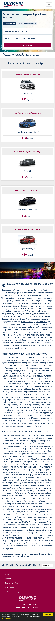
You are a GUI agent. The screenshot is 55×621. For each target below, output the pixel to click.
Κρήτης (50, 295)
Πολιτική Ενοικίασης (12, 592)
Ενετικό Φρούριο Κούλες (23, 477)
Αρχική (7, 574)
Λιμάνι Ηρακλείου (17, 324)
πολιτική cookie (6, 618)
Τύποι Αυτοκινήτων (12, 583)
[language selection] (47, 565)
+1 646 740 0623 (31, 565)
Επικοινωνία (9, 587)
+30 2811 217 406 (11, 565)
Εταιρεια (8, 579)
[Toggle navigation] (49, 4)
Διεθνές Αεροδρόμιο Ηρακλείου (34, 322)
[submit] (27, 45)
